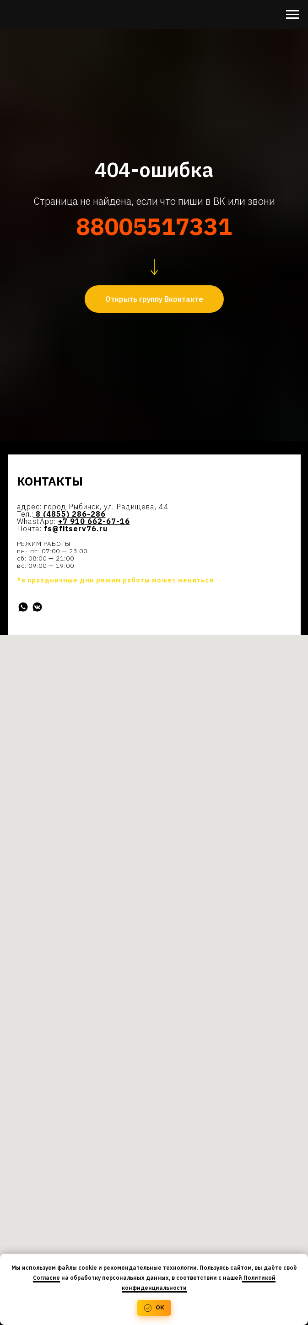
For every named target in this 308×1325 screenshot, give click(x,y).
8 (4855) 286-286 (71, 513)
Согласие (46, 1277)
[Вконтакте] (37, 607)
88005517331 (154, 226)
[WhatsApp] (23, 607)
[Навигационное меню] (292, 14)
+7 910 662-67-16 (94, 521)
